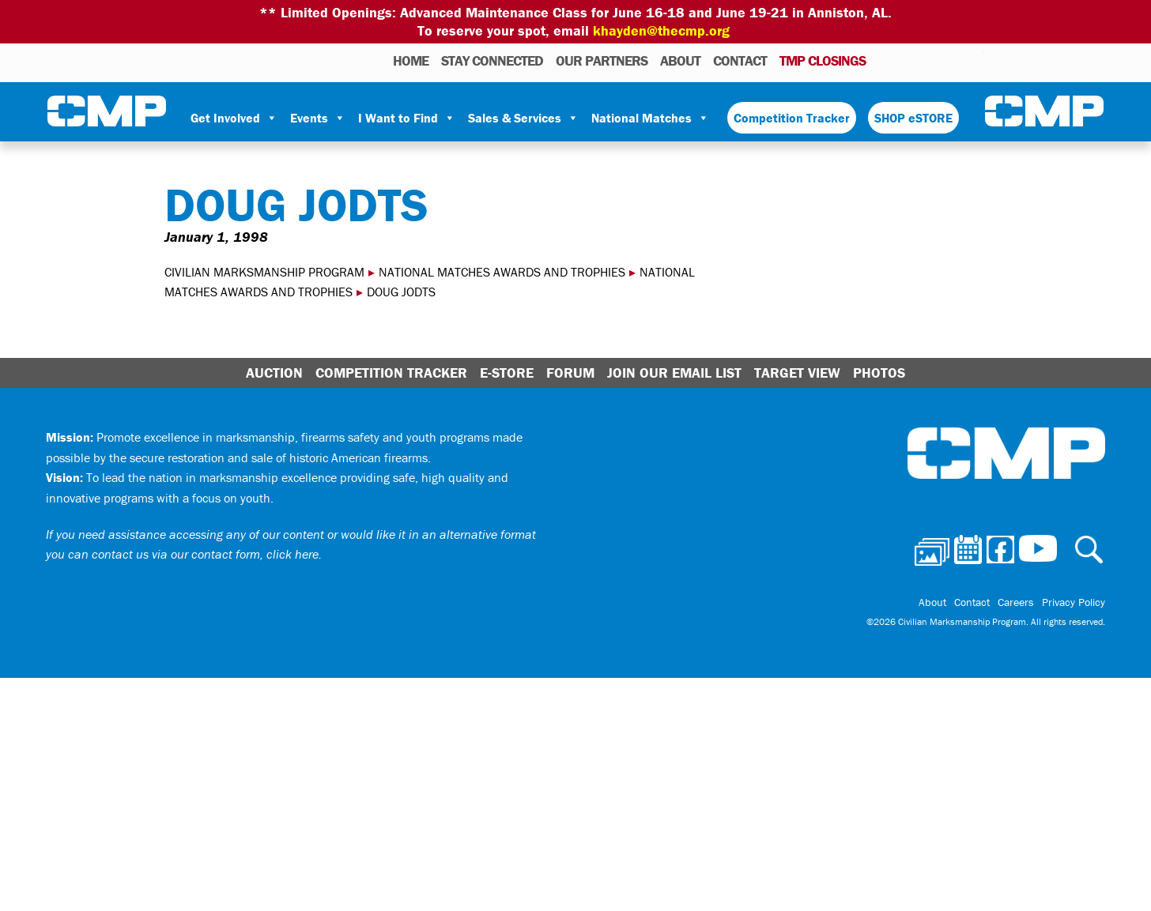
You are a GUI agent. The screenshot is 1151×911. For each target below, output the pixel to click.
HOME (410, 60)
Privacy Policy (1073, 602)
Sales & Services (523, 118)
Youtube (974, 60)
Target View (797, 372)
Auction (274, 372)
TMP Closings (822, 60)
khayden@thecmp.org (661, 30)
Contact (740, 60)
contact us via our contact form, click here (205, 554)
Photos (884, 60)
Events (317, 118)
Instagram (952, 60)
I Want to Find (406, 118)
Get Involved (234, 118)
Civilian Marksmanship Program (106, 111)
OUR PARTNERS (601, 60)
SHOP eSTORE (913, 118)
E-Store (507, 372)
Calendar (909, 60)
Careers (1016, 602)
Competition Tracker (792, 118)
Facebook (931, 60)
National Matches (650, 118)
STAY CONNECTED (492, 60)
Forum (570, 372)
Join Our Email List (674, 372)
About (680, 60)
